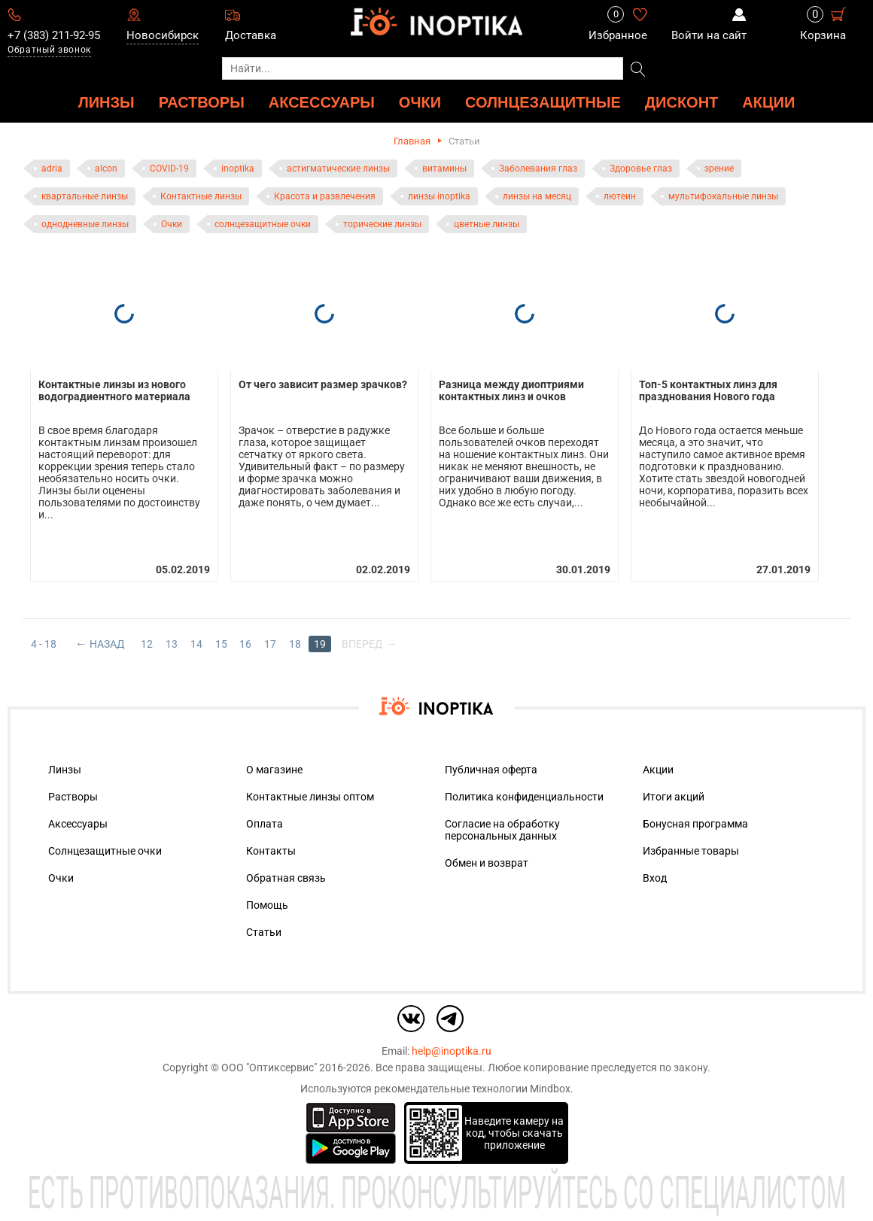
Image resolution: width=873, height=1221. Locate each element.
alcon (106, 168)
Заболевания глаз (538, 168)
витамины (444, 168)
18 (296, 641)
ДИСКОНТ (682, 102)
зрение (719, 168)
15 (221, 641)
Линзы (64, 767)
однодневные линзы (85, 224)
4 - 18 (43, 641)
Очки (171, 224)
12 (147, 641)
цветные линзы (486, 224)
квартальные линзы (84, 196)
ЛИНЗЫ (106, 102)
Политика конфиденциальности (524, 794)
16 (246, 641)
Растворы (73, 794)
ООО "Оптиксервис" (269, 1065)
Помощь (267, 902)
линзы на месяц (537, 196)
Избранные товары (691, 848)
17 (271, 641)
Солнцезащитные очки (105, 848)
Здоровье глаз (641, 168)
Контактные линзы (201, 196)
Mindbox (550, 1086)
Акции (768, 102)
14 (196, 641)
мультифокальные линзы (723, 196)
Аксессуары (78, 821)
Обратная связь (286, 875)
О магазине (274, 767)
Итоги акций (673, 794)
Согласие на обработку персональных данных (502, 827)
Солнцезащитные (543, 102)
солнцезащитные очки (262, 224)
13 (172, 641)
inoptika (237, 168)
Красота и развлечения (325, 196)
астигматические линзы (338, 168)
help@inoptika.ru (451, 1048)
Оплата (264, 821)
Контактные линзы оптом (310, 794)
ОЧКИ (420, 102)
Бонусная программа (695, 821)
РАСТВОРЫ (202, 102)
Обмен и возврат (486, 860)
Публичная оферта (491, 767)
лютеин (620, 196)
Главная (412, 141)
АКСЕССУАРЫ (322, 102)
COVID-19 (169, 168)
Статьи (263, 929)
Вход (655, 875)
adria (51, 168)
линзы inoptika (439, 196)
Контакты (271, 848)
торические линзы (382, 224)
